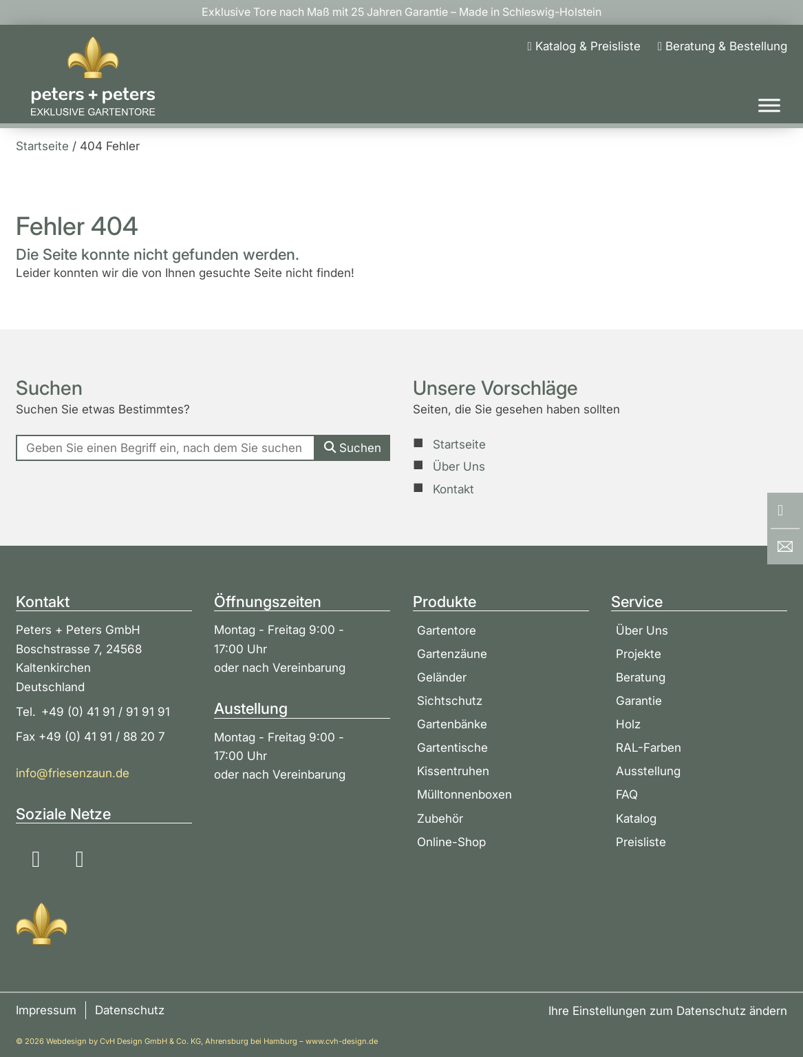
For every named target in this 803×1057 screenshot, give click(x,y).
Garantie (639, 700)
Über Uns (459, 466)
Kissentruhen (453, 770)
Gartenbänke (452, 724)
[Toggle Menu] (769, 105)
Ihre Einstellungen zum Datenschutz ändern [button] (667, 1010)
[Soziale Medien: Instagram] (36, 859)
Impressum (46, 1010)
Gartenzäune (452, 653)
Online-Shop (451, 841)
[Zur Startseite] (93, 76)
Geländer (442, 677)
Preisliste (641, 841)
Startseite (459, 444)
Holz (628, 724)
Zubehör (440, 818)
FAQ (627, 794)
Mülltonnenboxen (464, 794)
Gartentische (452, 747)
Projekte (638, 653)
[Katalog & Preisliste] (584, 46)
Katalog (636, 818)
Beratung (640, 677)
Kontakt (453, 489)
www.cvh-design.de (342, 1041)
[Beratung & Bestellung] (722, 46)
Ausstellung (648, 770)
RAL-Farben (648, 747)
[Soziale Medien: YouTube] (79, 859)
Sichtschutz (449, 700)
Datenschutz (129, 1010)
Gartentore (446, 630)
